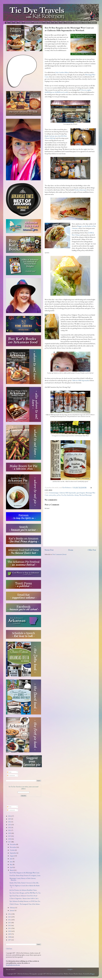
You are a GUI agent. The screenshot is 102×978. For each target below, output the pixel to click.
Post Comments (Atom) (59, 554)
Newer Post (49, 550)
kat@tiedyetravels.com (13, 965)
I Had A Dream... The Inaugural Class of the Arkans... (25, 904)
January (12, 910)
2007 (9, 940)
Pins (58, 22)
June (11, 862)
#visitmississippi (53, 493)
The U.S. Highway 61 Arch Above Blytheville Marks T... (25, 886)
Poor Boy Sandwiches (67, 495)
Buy (7, 22)
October (12, 850)
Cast (46, 22)
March (12, 870)
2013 (9, 923)
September (13, 853)
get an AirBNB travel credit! (59, 92)
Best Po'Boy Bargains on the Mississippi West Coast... (25, 873)
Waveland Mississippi (85, 495)
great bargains (81, 493)
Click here (9, 949)
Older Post (92, 550)
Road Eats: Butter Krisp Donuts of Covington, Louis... (25, 875)
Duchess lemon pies (80, 190)
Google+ (70, 969)
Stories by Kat (28, 22)
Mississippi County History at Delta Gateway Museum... (23, 879)
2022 (9, 827)
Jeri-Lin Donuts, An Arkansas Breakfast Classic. (23, 890)
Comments (11, 775)
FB (54, 22)
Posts (9, 772)
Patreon (86, 22)
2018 (9, 839)
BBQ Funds (93, 22)
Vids (50, 22)
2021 (9, 830)
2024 (9, 822)
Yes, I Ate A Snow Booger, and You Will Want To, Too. (25, 893)
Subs (16, 22)
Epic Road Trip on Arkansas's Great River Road (23, 896)
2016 (9, 914)
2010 (9, 931)
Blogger (92, 974)
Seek (11, 22)
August (12, 856)
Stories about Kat (38, 22)
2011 (9, 928)
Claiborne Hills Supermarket (81, 380)
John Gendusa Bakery (62, 72)
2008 (9, 937)
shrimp (77, 495)
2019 (9, 836)
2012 (9, 925)
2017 (9, 842)
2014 (9, 920)
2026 (9, 816)
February (12, 908)
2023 (9, 825)
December (13, 844)
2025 (9, 819)
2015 (9, 917)
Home (70, 550)
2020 (9, 833)
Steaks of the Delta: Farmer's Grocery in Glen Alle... (24, 883)
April (11, 867)
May (11, 864)
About (20, 22)
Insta (63, 22)
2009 (9, 934)
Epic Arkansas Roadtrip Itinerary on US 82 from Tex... (25, 901)
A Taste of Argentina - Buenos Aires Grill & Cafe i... (24, 898)
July (11, 859)
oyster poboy (52, 495)
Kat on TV (68, 22)
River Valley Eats (78, 22)
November (13, 847)
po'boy (59, 495)
